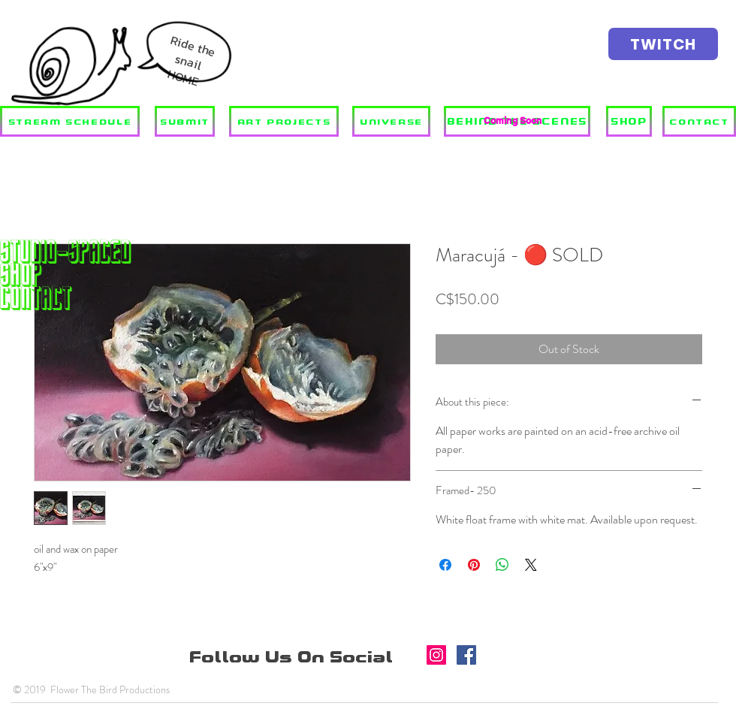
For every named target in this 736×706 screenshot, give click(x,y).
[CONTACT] (699, 121)
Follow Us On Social (293, 657)
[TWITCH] (663, 44)
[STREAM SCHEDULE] (70, 121)
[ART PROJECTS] (284, 121)
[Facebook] (466, 655)
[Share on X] (531, 565)
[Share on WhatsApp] (502, 565)
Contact (36, 297)
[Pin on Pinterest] (474, 565)
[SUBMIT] (185, 121)
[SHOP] (629, 121)
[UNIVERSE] (391, 121)
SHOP (21, 274)
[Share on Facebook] (445, 565)
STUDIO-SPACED (65, 251)
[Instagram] (436, 655)
